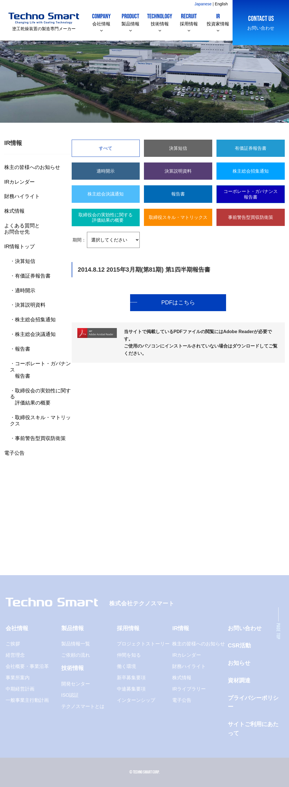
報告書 (22, 349)
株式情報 (14, 211)
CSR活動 (239, 645)
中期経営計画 (20, 689)
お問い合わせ (260, 22)
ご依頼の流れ (75, 655)
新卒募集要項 (131, 677)
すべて (105, 148)
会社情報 (101, 19)
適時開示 (25, 290)
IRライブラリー (189, 689)
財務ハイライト (22, 196)
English (221, 4)
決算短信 (25, 261)
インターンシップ (136, 700)
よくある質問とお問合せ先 (22, 229)
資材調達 (239, 680)
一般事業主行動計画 (27, 700)
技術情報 (159, 19)
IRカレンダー (19, 182)
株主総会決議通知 (35, 334)
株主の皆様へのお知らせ (32, 167)
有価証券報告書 (33, 276)
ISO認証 (70, 695)
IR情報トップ (19, 246)
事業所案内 (18, 677)
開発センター (75, 684)
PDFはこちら (178, 302)
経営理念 (15, 655)
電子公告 (14, 453)
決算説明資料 (30, 305)
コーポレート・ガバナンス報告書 (251, 194)
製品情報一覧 (75, 644)
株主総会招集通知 (35, 319)
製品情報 (130, 19)
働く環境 (126, 666)
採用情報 (189, 19)
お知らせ (239, 663)
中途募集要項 (131, 689)
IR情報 (180, 628)
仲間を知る (129, 655)
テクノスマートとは (82, 706)
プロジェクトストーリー (143, 644)
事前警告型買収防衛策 (40, 438)
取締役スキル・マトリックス (178, 217)
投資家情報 (218, 19)
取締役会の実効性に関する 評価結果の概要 (105, 217)
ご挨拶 (13, 644)
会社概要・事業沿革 (27, 666)
